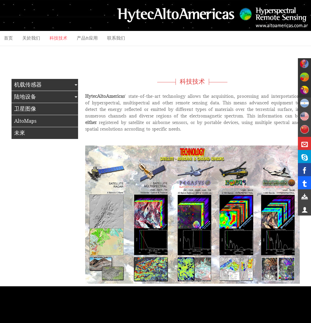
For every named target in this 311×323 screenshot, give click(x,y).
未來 (19, 133)
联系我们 (116, 38)
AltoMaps (25, 121)
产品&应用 (87, 38)
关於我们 (31, 38)
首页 (8, 38)
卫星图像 (25, 109)
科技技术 (58, 38)
